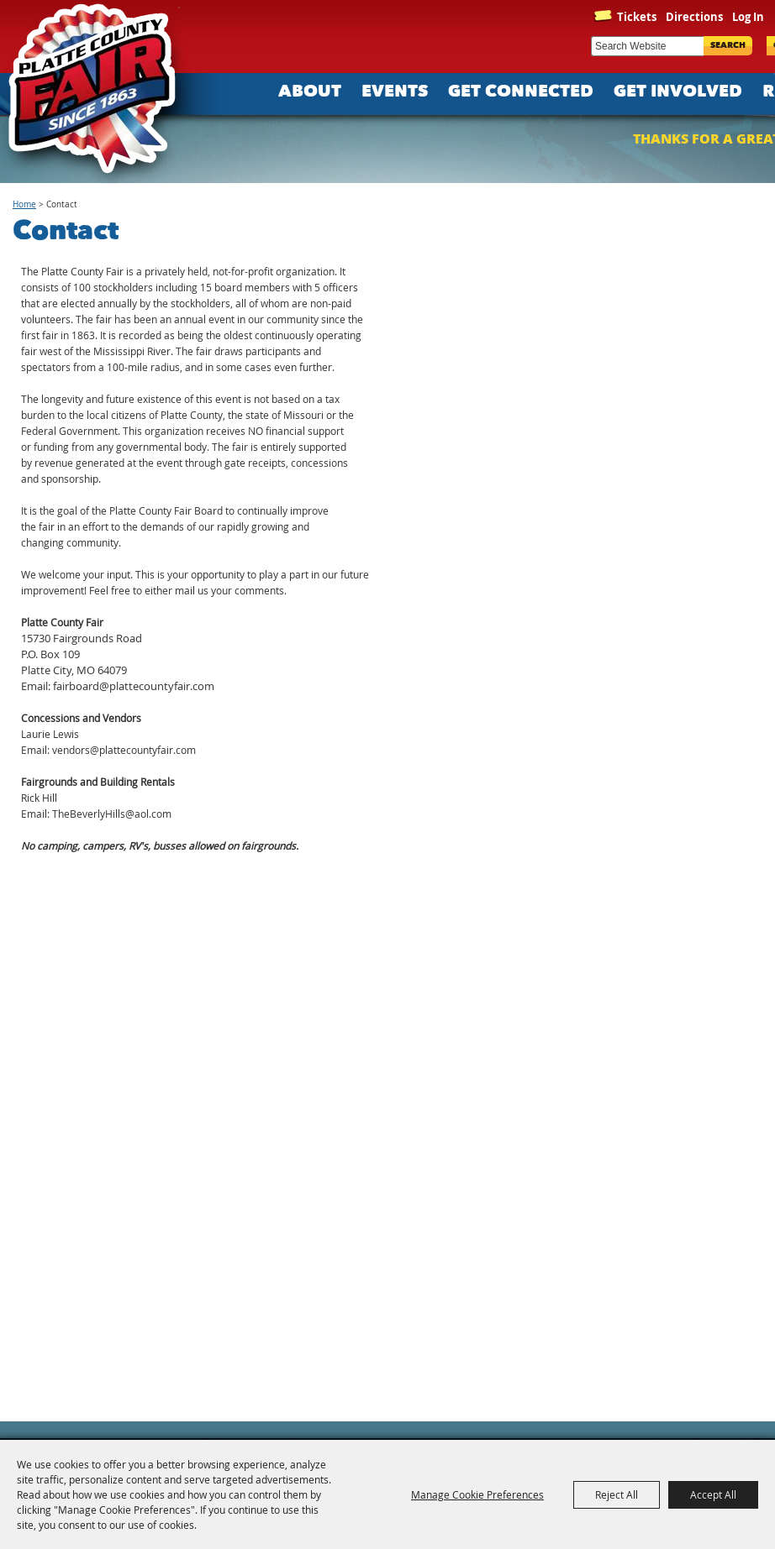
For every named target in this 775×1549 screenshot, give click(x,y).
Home (24, 204)
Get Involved (678, 92)
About (309, 92)
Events (394, 92)
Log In (748, 16)
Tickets (636, 16)
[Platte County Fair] (101, 92)
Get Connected (520, 92)
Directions (694, 16)
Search (728, 45)
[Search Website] (647, 46)
